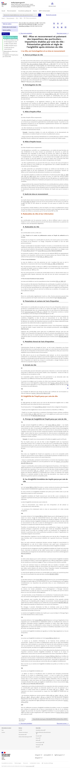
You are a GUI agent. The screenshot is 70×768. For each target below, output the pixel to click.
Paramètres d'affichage (48, 763)
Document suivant (62, 33)
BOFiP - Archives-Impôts (44, 11)
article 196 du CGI (28, 251)
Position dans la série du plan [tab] (9, 27)
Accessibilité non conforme (7, 763)
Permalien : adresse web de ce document (61, 23)
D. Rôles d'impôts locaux (10, 45)
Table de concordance (23, 732)
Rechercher (39, 15)
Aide (2, 730)
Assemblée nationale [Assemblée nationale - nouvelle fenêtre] (40, 730)
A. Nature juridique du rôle (11, 40)
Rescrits (35, 11)
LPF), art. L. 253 (41, 312)
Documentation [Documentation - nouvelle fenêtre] (22, 734)
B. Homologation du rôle (10, 42)
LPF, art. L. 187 (38, 471)
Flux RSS (20, 730)
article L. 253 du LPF (56, 383)
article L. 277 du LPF (61, 461)
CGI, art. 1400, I (60, 281)
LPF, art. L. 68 (24, 697)
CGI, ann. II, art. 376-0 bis (33, 81)
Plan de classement (10, 18)
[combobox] (20, 15)
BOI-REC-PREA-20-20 (26, 463)
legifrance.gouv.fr (59, 755)
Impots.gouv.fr (39, 744)
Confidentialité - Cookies (35, 763)
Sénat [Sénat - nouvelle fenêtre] (37, 746)
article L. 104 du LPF (37, 393)
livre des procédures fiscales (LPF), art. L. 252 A (40, 64)
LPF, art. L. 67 (62, 695)
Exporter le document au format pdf (54, 23)
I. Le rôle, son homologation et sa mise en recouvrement (10, 37)
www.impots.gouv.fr (30, 312)
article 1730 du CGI (62, 712)
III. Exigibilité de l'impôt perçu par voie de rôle (10, 55)
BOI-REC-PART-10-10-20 (39, 415)
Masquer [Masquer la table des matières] (6, 34)
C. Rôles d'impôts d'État (10, 43)
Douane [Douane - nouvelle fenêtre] (37, 738)
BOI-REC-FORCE (54, 574)
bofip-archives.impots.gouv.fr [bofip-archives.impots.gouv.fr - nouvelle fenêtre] (24, 736)
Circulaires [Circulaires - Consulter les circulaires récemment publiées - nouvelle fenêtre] (38, 736)
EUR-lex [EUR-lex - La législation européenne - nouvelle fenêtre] (37, 740)
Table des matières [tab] (7, 24)
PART (21, 18)
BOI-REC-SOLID (62, 298)
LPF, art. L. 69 (34, 697)
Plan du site (25, 763)
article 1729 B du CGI (51, 656)
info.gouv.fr (38, 755)
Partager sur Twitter (57, 27)
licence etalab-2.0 (29, 766)
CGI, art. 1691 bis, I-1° (45, 257)
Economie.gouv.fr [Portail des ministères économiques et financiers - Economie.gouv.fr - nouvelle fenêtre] (39, 742)
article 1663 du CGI (40, 407)
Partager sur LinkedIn (61, 27)
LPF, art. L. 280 (58, 689)
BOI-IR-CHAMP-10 (25, 553)
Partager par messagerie (65, 27)
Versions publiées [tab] (7, 30)
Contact (3, 732)
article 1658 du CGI (51, 94)
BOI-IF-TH (60, 264)
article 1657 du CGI (28, 201)
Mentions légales (18, 763)
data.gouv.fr (38, 758)
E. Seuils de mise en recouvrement (9, 48)
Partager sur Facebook (54, 27)
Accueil (3, 11)
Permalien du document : (22, 719)
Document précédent (26, 33)
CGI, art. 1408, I (52, 264)
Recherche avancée (51, 15)
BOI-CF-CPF (47, 393)
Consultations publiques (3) (24, 11)
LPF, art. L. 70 (44, 697)
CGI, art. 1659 (25, 108)
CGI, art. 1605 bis (29, 176)
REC (17, 18)
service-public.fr (48, 755)
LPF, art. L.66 (53, 695)
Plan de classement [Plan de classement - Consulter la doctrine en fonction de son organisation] (11, 11)
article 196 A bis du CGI (44, 251)
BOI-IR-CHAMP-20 (56, 251)
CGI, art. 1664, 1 (33, 414)
